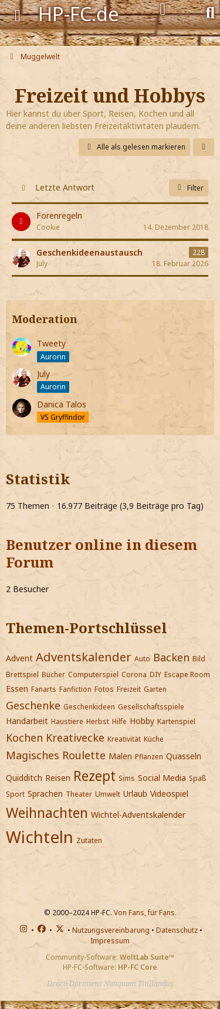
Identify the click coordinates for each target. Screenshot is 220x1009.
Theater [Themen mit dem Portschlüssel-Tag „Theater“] (79, 794)
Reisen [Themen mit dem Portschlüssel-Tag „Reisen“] (57, 777)
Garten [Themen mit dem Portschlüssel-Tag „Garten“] (155, 689)
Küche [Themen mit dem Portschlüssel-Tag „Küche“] (154, 739)
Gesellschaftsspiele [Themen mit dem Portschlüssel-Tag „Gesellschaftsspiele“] (151, 707)
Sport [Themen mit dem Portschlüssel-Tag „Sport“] (15, 794)
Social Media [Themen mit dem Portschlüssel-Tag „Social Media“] (162, 777)
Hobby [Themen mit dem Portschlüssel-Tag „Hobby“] (142, 720)
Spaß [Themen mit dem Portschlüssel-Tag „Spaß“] (198, 778)
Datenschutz (177, 930)
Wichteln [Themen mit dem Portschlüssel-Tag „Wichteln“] (39, 836)
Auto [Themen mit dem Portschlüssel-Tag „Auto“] (142, 659)
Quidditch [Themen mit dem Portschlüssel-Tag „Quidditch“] (24, 777)
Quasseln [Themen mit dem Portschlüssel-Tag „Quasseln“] (183, 756)
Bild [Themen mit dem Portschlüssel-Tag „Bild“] (198, 659)
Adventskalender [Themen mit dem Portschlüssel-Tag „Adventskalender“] (83, 657)
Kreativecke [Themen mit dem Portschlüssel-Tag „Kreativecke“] (75, 738)
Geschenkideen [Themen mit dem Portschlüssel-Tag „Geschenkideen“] (89, 707)
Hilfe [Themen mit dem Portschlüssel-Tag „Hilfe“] (119, 721)
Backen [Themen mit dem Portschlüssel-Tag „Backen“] (171, 657)
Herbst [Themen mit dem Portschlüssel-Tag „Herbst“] (97, 721)
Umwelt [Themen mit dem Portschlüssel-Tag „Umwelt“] (107, 794)
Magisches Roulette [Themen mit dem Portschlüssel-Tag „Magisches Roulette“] (56, 755)
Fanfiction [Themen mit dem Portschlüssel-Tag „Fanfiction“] (75, 689)
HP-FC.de (78, 13)
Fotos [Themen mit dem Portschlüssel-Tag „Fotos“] (104, 689)
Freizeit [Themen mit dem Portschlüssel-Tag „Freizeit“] (129, 689)
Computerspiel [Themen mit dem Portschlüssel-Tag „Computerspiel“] (93, 675)
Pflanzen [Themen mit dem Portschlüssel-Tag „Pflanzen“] (149, 757)
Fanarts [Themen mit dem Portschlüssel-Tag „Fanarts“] (43, 689)
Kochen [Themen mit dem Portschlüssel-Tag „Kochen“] (24, 738)
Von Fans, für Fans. (145, 913)
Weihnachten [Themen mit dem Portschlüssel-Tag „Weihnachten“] (47, 812)
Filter (189, 188)
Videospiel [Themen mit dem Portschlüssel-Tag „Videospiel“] (169, 793)
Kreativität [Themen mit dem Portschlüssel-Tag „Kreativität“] (124, 739)
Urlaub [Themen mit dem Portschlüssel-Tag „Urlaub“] (135, 793)
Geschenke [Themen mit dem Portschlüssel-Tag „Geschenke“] (33, 705)
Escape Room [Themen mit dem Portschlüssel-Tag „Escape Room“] (187, 675)
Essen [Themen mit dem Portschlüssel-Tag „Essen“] (17, 688)
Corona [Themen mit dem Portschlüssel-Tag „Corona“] (134, 675)
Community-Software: (110, 957)
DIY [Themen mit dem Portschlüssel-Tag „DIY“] (155, 675)
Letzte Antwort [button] (64, 187)
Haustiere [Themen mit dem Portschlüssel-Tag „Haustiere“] (67, 721)
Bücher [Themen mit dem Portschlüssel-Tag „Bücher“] (53, 675)
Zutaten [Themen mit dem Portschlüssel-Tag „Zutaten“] (89, 840)
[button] (203, 147)
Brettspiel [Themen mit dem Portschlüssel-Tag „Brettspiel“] (22, 675)
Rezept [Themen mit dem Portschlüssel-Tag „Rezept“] (94, 775)
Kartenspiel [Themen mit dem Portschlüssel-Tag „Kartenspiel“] (176, 721)
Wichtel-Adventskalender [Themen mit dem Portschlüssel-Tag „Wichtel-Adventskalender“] (138, 814)
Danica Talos (61, 404)
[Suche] (210, 11)
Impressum (110, 941)
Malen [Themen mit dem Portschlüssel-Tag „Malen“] (120, 756)
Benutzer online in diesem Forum (101, 553)
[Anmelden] (163, 9)
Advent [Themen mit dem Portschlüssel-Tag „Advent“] (19, 658)
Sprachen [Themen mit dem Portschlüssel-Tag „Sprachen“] (45, 793)
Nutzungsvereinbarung (111, 930)
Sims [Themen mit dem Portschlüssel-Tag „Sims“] (127, 778)
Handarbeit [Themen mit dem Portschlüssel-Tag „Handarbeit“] (27, 720)
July (43, 373)
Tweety (51, 343)
